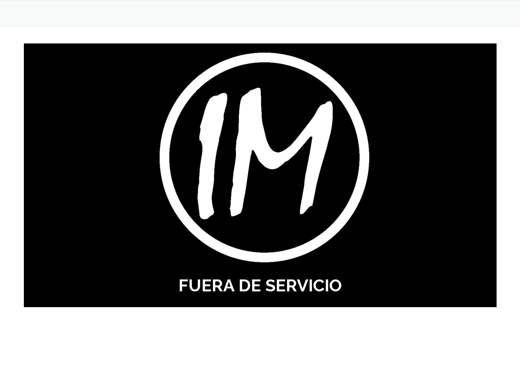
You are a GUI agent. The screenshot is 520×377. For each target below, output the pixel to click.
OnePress (275, 357)
